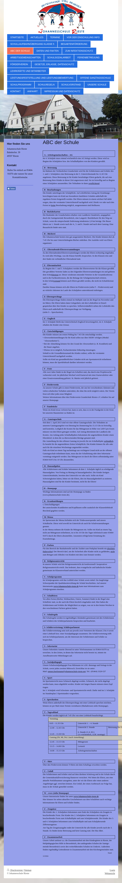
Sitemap (27, 870)
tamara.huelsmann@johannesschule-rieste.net (67, 671)
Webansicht (110, 873)
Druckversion (15, 870)
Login (112, 870)
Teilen (11, 189)
